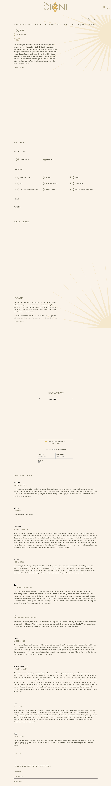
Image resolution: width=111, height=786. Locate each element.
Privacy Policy (18, 767)
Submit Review (22, 777)
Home (84, 19)
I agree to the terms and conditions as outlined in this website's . (38, 771)
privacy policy (58, 771)
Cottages (89, 19)
